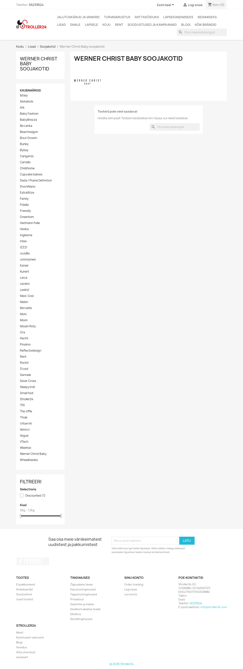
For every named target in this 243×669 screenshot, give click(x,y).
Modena (75, 614)
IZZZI (23, 247)
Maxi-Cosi (27, 296)
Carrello (25, 162)
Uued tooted (24, 599)
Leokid (24, 290)
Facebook (20, 561)
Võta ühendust (26, 652)
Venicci (25, 430)
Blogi (185, 25)
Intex (23, 241)
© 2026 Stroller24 (122, 664)
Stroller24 (26, 399)
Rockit (24, 363)
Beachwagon (29, 132)
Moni (23, 314)
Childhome (27, 168)
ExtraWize (27, 193)
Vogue (24, 436)
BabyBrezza (28, 120)
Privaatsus (77, 599)
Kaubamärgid (30, 90)
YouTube (28, 561)
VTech (24, 442)
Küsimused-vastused (30, 637)
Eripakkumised (25, 584)
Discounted (35, 496)
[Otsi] (202, 32)
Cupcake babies (31, 174)
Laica (23, 278)
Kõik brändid (205, 25)
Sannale (25, 375)
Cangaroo (27, 156)
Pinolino (25, 344)
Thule (23, 417)
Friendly (25, 211)
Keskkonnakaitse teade (85, 609)
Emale (75, 25)
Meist (19, 632)
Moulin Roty (28, 326)
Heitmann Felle (30, 223)
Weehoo (25, 448)
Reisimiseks (207, 17)
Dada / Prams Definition (36, 180)
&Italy (24, 95)
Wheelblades (29, 460)
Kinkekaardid (24, 589)
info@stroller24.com (213, 607)
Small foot (26, 393)
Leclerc (25, 284)
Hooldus (21, 647)
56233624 (36, 5)
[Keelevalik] (166, 5)
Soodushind (24, 594)
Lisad (61, 25)
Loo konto (130, 594)
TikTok (45, 561)
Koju (107, 25)
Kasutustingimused (83, 589)
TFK (22, 405)
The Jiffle (26, 411)
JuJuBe (25, 253)
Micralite (26, 308)
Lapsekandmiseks (178, 17)
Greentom (27, 217)
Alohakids (26, 101)
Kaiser (24, 265)
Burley (24, 144)
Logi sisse (130, 589)
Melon (24, 302)
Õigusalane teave (81, 584)
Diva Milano (27, 187)
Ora (22, 332)
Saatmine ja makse (82, 604)
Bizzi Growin (28, 138)
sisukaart (22, 657)
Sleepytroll (27, 387)
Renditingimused (81, 619)
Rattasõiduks (147, 17)
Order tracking (133, 584)
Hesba (24, 229)
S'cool (24, 369)
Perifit (24, 338)
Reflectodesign (30, 351)
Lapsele (91, 25)
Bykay (24, 150)
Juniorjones (28, 259)
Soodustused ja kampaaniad (152, 25)
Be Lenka (26, 126)
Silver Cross (28, 381)
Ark (22, 108)
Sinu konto (134, 578)
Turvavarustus (117, 17)
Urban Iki (26, 423)
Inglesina (26, 235)
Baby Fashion (29, 114)
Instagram (37, 561)
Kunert (24, 272)
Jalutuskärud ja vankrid (78, 17)
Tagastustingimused (83, 594)
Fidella (24, 205)
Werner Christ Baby (33, 454)
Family (24, 199)
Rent (119, 25)
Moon (24, 320)
